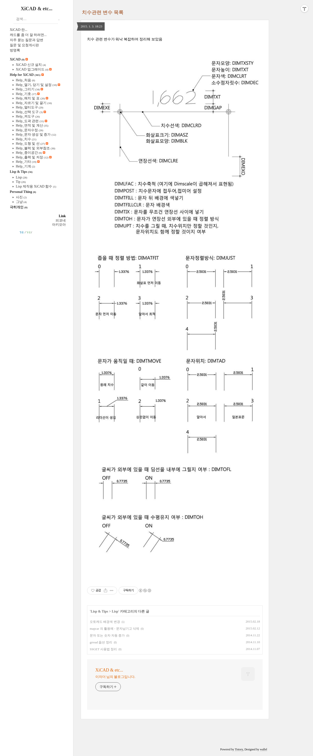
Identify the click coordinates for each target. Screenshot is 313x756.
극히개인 (18, 207)
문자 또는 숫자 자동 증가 (107, 635)
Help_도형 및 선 (31, 143)
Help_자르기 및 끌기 (33, 103)
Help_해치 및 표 (31, 98)
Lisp (21, 177)
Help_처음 (25, 80)
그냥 (21, 202)
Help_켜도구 (27, 116)
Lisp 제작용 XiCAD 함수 (35, 186)
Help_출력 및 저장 (33, 157)
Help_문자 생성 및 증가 (35, 134)
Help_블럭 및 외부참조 (35, 148)
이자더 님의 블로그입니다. (115, 677)
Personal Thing (23, 192)
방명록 (15, 50)
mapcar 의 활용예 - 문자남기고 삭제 (114, 628)
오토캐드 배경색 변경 (105, 622)
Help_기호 (27, 94)
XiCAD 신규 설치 (30, 65)
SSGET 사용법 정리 (103, 649)
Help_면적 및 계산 (31, 125)
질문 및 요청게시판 (24, 45)
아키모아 (59, 224)
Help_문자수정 (29, 130)
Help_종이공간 (30, 152)
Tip (20, 182)
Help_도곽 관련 (31, 121)
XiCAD (19, 59)
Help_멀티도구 (29, 107)
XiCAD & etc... (36, 8)
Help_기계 (25, 166)
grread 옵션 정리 (101, 642)
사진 (21, 197)
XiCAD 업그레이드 (33, 69)
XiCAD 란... (18, 30)
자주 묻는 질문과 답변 (26, 40)
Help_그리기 (29, 89)
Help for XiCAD (27, 75)
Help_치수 (25, 139)
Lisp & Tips (21, 172)
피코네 (61, 220)
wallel (263, 749)
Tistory (239, 749)
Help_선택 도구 (30, 112)
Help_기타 (27, 162)
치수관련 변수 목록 (102, 12)
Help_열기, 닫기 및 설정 (37, 85)
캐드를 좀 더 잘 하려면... (28, 35)
